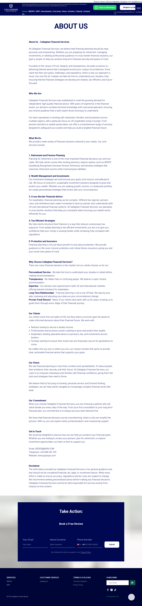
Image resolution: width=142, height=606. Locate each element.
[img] (11, 8)
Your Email (28, 539)
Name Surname (58, 539)
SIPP (38, 11)
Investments (46, 11)
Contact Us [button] (44, 581)
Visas (64, 11)
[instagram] (111, 589)
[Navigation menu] (139, 8)
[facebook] (107, 589)
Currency (57, 11)
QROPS (32, 11)
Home (24, 11)
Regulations (115, 1)
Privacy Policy (86, 552)
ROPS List (108, 1)
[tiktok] (115, 589)
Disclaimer (123, 1)
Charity (79, 11)
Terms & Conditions (80, 581)
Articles (71, 11)
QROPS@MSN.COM (112, 596)
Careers (102, 1)
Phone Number (84, 539)
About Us (96, 1)
